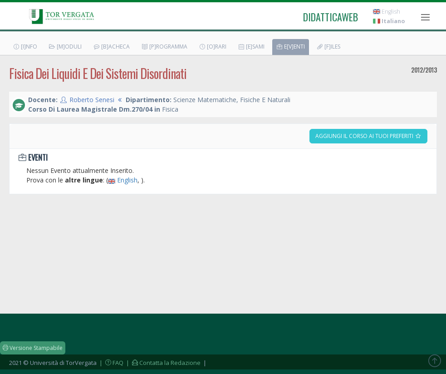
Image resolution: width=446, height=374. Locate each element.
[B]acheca (111, 46)
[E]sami (251, 46)
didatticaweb (330, 17)
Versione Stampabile (33, 348)
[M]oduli (65, 46)
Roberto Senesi (91, 99)
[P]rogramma (164, 46)
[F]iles (328, 46)
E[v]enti (290, 46)
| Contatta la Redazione (163, 363)
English (386, 11)
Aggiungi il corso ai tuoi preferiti (368, 136)
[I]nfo (25, 46)
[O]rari (212, 46)
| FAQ (110, 363)
